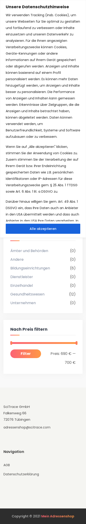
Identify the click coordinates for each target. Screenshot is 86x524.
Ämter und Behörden (29, 250)
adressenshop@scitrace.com (26, 427)
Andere (17, 259)
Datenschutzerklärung (21, 474)
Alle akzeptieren (43, 228)
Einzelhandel (21, 285)
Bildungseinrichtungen (30, 268)
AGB (6, 465)
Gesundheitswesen (27, 294)
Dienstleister (21, 276)
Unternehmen (23, 303)
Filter (26, 353)
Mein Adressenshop (57, 516)
